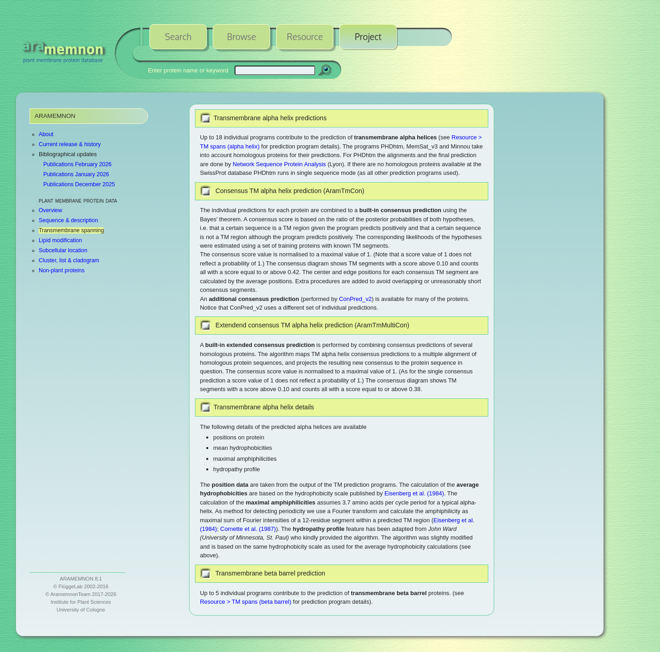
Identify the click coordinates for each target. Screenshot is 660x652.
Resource (305, 36)
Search (178, 36)
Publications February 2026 (77, 164)
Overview (50, 210)
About (46, 134)
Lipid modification (60, 240)
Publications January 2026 (76, 174)
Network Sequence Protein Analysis (279, 164)
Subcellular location (63, 250)
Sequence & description (68, 220)
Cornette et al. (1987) (248, 528)
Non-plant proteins (62, 270)
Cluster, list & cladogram (69, 260)
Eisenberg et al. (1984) (414, 493)
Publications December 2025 (79, 184)
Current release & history (70, 144)
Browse (241, 36)
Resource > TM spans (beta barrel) (246, 601)
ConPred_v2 (355, 298)
